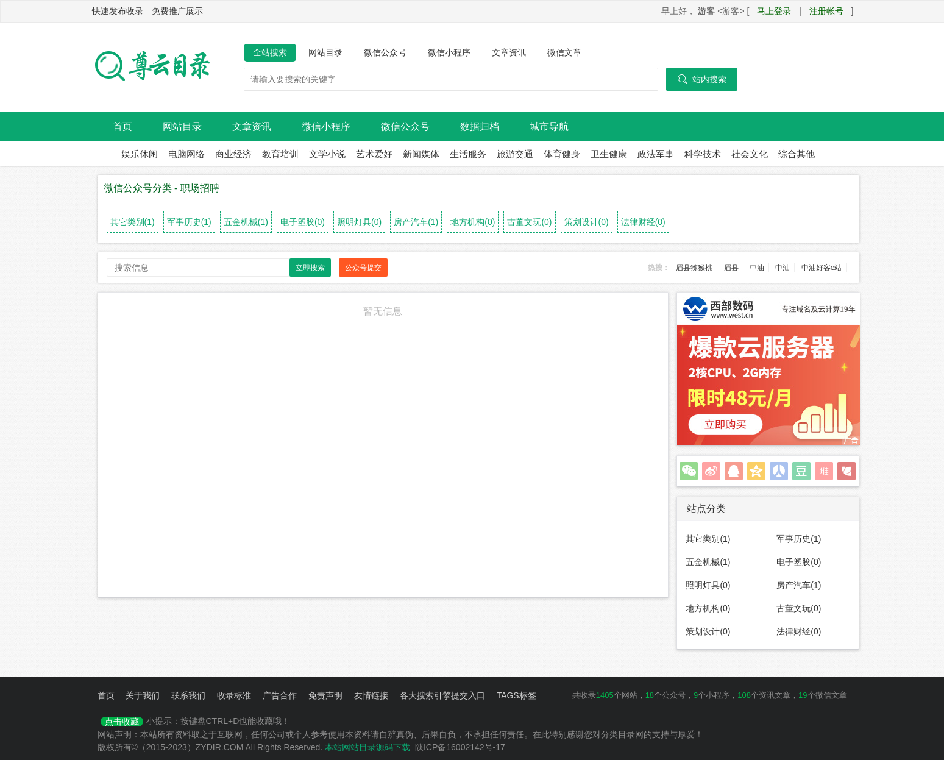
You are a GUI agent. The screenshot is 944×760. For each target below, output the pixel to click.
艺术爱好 (374, 154)
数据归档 (479, 126)
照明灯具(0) (359, 222)
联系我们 (188, 695)
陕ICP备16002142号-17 (460, 747)
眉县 (731, 267)
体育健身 (562, 154)
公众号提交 (363, 267)
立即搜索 (310, 267)
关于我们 (143, 695)
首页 (122, 126)
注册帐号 (826, 11)
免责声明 (325, 695)
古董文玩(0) (529, 222)
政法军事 (655, 154)
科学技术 (702, 154)
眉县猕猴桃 (694, 267)
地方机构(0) (472, 222)
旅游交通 (515, 154)
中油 (757, 267)
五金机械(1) (246, 222)
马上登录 (774, 11)
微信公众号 (385, 52)
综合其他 (796, 154)
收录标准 (234, 695)
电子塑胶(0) (302, 222)
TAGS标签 (516, 695)
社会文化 (749, 154)
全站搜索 (270, 52)
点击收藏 (122, 721)
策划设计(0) (586, 222)
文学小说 (327, 154)
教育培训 (280, 154)
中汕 (782, 267)
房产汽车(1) (416, 222)
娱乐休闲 (139, 154)
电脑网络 (186, 154)
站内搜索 (701, 79)
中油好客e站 (821, 267)
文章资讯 (509, 52)
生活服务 (468, 154)
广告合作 (280, 695)
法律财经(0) (643, 222)
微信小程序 (449, 52)
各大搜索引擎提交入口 (442, 695)
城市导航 (549, 126)
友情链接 (371, 695)
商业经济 (233, 154)
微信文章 (564, 52)
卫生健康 (609, 154)
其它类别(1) (132, 222)
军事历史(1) (189, 222)
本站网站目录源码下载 (367, 747)
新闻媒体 (421, 154)
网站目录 (325, 52)
